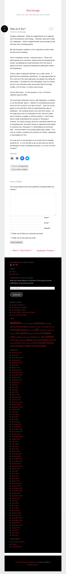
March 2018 (16, 368)
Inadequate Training (46, 250)
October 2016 (16, 404)
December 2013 (17, 488)
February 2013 (17, 513)
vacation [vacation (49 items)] (20, 346)
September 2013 (17, 496)
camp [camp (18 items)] (12, 327)
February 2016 (17, 424)
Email (46, 223)
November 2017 (17, 375)
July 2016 (15, 412)
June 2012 (15, 533)
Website (47, 228)
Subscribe (16, 295)
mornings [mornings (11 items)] (42, 330)
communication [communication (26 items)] (21, 327)
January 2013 (16, 515)
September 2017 (17, 380)
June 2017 (15, 387)
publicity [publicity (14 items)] (37, 333)
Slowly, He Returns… (19, 305)
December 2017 (17, 372)
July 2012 (15, 530)
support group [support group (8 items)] (25, 343)
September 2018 (17, 363)
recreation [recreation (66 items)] (45, 333)
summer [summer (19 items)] (17, 343)
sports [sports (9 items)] (12, 343)
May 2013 (15, 506)
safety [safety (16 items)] (43, 337)
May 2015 (15, 446)
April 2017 (15, 392)
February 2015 (17, 454)
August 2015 (16, 439)
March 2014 (16, 481)
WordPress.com (32, 565)
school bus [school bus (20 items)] (14, 340)
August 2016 (16, 409)
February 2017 (17, 397)
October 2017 (16, 377)
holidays (24, 169)
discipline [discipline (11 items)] (32, 327)
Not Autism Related (18, 542)
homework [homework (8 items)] (31, 330)
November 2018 (17, 358)
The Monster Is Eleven (19, 307)
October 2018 (16, 360)
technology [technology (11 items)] (34, 343)
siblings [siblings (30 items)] (29, 340)
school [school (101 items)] (49, 336)
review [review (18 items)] (33, 337)
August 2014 (16, 469)
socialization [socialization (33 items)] (43, 340)
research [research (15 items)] (19, 337)
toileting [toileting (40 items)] (50, 343)
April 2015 (15, 449)
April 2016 (15, 419)
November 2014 (17, 461)
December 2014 (17, 459)
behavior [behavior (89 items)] (40, 323)
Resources (15, 274)
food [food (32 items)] (12, 330)
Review (14, 544)
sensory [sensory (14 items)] (22, 340)
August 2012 (16, 528)
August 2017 (16, 382)
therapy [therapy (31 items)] (42, 343)
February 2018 (17, 370)
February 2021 (17, 353)
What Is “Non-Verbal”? (21, 250)
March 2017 (16, 395)
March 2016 (16, 422)
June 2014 (15, 473)
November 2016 (17, 402)
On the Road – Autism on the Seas (23, 312)
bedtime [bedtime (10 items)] (31, 323)
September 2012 (17, 525)
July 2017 (15, 385)
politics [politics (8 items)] (31, 333)
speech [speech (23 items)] (53, 340)
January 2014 (16, 486)
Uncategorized (23, 166)
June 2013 (15, 503)
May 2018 (15, 365)
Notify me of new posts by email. (24, 238)
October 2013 (16, 493)
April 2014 (15, 478)
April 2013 (15, 508)
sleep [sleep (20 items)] (35, 340)
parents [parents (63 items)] (24, 333)
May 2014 (15, 476)
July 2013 (15, 501)
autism (18, 169)
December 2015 (17, 429)
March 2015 (16, 451)
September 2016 (17, 407)
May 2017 (15, 390)
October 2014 (16, 464)
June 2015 (15, 444)
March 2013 (16, 510)
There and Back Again (19, 315)
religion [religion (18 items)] (13, 337)
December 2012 (17, 518)
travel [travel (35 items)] (12, 346)
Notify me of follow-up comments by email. (27, 234)
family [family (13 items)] (46, 327)
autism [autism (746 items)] (15, 323)
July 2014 (15, 471)
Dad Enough (33, 10)
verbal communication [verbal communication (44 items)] (36, 346)
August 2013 (16, 498)
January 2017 (16, 400)
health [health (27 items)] (17, 330)
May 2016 (15, 417)
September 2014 (17, 466)
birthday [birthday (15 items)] (48, 323)
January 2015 (16, 456)
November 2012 (17, 520)
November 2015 (17, 432)
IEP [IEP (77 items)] (37, 329)
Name (47, 217)
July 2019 (15, 355)
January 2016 (16, 427)
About (14, 272)
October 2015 (16, 434)
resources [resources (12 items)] (26, 337)
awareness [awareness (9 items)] (24, 323)
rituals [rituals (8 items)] (38, 337)
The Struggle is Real (19, 310)
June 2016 (15, 414)
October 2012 (16, 523)
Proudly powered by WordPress (26, 562)
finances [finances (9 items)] (51, 327)
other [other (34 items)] (17, 333)
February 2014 (17, 483)
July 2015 (15, 441)
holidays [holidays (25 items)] (24, 330)
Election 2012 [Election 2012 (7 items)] (40, 327)
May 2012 (15, 535)
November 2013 (17, 491)
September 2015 (17, 436)
